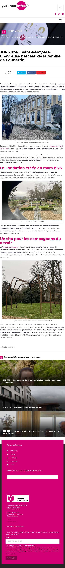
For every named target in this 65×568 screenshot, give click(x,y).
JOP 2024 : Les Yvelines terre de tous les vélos (23, 408)
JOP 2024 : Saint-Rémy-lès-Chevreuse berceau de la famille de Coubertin (30, 56)
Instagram (12, 461)
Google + (42, 72)
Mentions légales (11, 521)
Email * (8, 537)
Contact (9, 519)
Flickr (10, 465)
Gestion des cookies (12, 516)
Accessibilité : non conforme (15, 514)
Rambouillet (11, 347)
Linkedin (12, 458)
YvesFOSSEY (9, 72)
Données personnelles (13, 512)
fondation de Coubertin (10, 247)
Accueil (4, 35)
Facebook (32, 72)
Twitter (22, 72)
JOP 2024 (6, 37)
